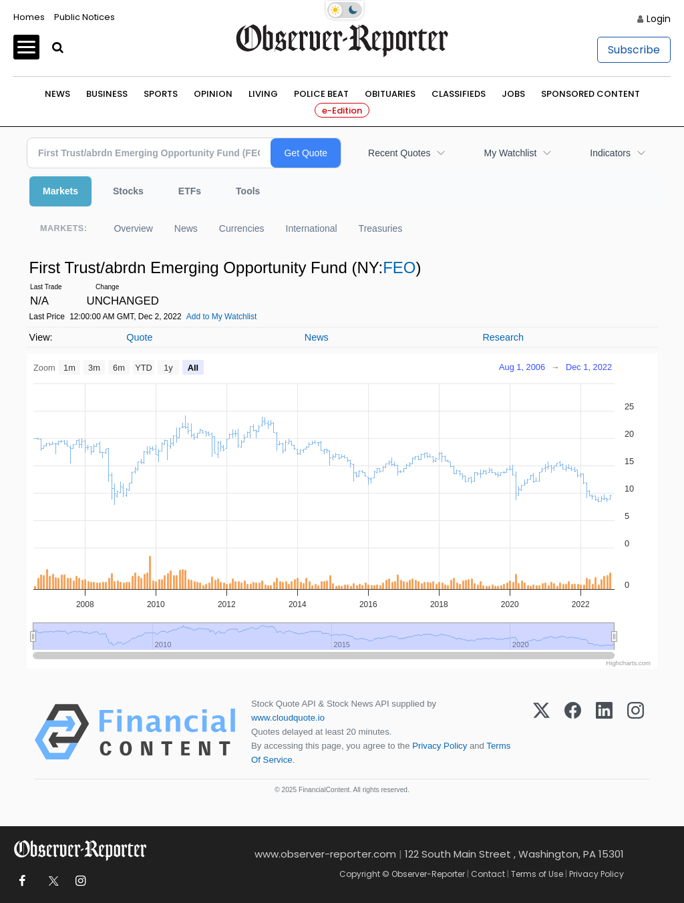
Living (263, 93)
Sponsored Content (590, 93)
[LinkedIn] (604, 732)
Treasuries (381, 228)
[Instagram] (635, 732)
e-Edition (342, 110)
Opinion (213, 93)
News (57, 93)
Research (503, 337)
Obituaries (390, 93)
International (311, 228)
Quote (139, 337)
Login (659, 18)
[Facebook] (572, 732)
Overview (133, 228)
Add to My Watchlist (221, 316)
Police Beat (321, 93)
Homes (29, 17)
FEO (399, 267)
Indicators (610, 153)
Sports (161, 93)
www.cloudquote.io (288, 718)
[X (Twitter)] (541, 732)
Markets (60, 191)
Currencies (242, 228)
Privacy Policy (439, 746)
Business (107, 93)
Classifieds (459, 93)
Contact (488, 874)
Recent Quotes (399, 153)
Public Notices (84, 17)
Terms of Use (537, 874)
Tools (248, 191)
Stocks (128, 191)
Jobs (513, 93)
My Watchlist (510, 153)
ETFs (189, 191)
